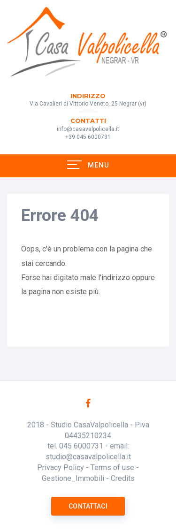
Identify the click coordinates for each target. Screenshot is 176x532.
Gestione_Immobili (73, 478)
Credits (123, 478)
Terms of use (112, 467)
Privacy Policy (60, 467)
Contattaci (88, 506)
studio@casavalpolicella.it (88, 456)
